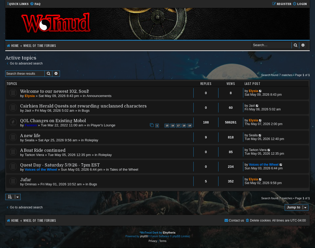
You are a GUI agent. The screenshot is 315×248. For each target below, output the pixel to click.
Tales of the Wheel (124, 169)
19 (189, 125)
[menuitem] (35, 4)
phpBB (144, 236)
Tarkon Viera (34, 155)
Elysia (30, 96)
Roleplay (91, 140)
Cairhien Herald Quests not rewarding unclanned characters (83, 106)
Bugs (85, 110)
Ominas (31, 184)
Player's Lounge (103, 125)
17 (178, 125)
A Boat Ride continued (42, 150)
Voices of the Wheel (41, 169)
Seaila (30, 140)
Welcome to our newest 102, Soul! (54, 91)
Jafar (25, 179)
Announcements (99, 96)
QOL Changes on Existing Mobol (53, 120)
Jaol (28, 110)
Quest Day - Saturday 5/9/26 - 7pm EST (60, 165)
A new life (30, 135)
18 (184, 125)
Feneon (31, 125)
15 (167, 125)
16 (172, 125)
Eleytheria (169, 232)
